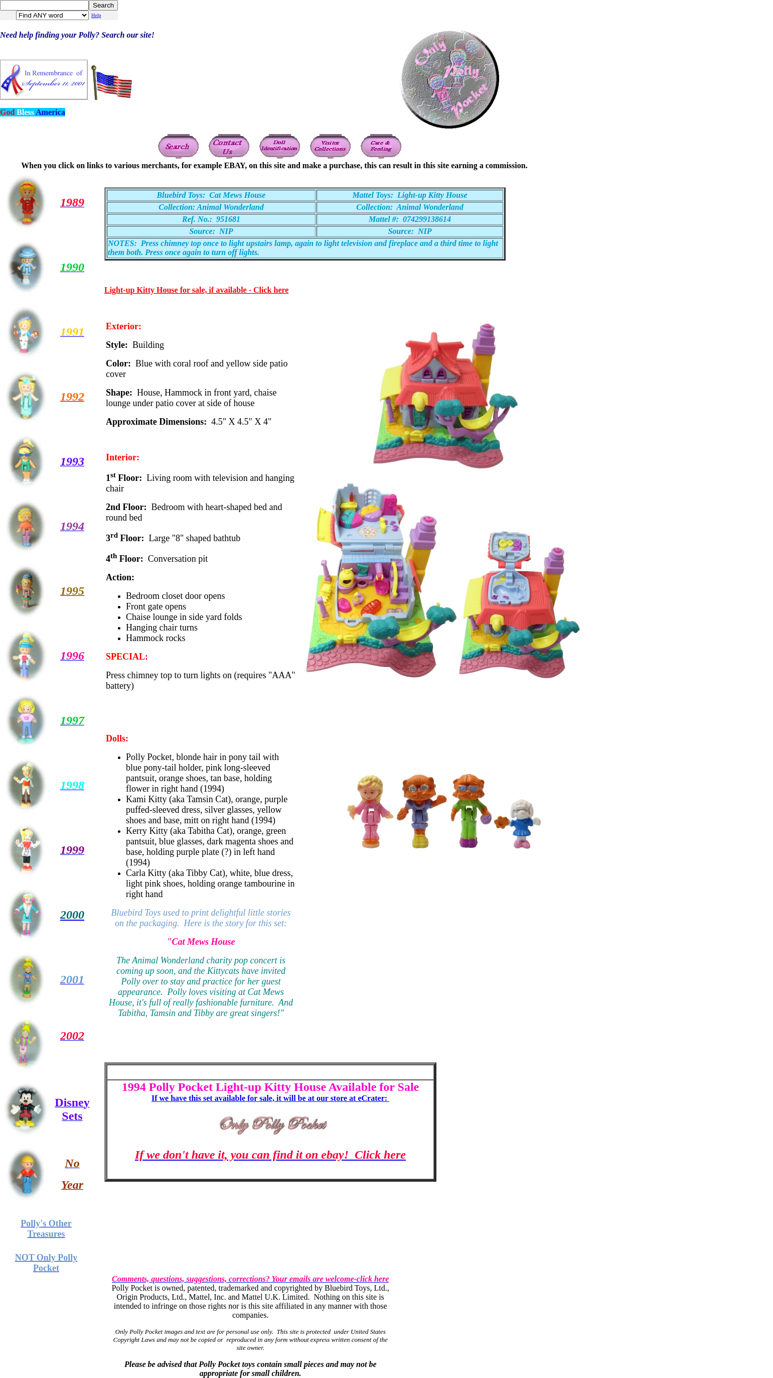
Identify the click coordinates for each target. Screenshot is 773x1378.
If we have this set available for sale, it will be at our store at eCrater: (270, 1098)
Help (96, 15)
